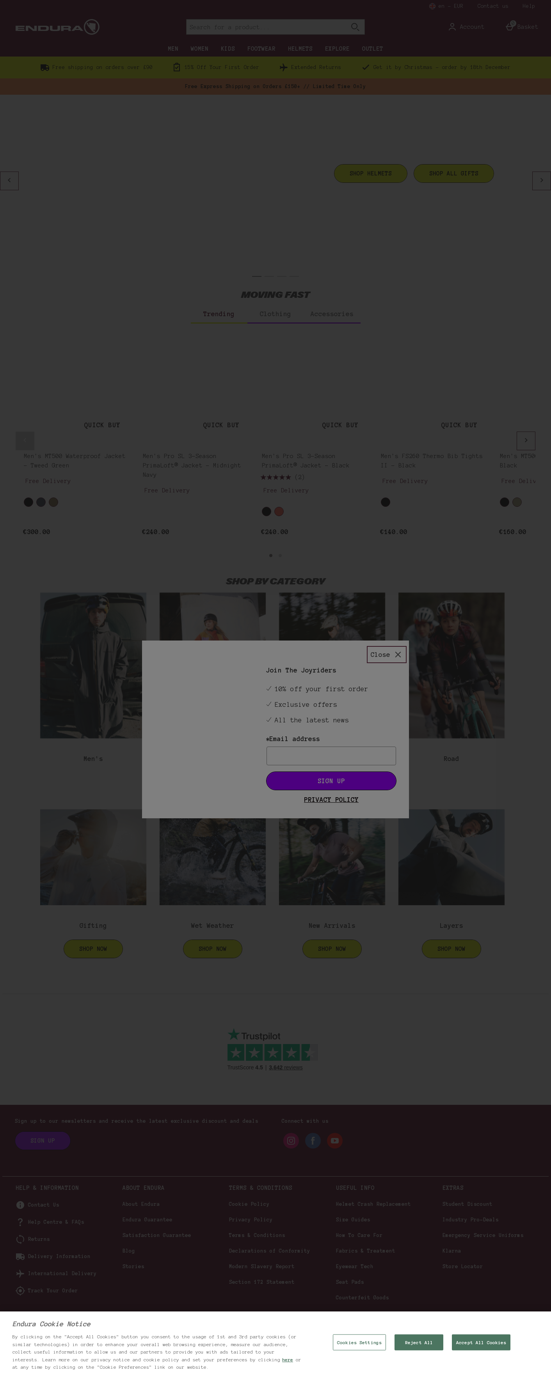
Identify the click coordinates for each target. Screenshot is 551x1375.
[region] (275, 1343)
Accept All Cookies (481, 1342)
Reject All (419, 1342)
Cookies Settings (359, 1342)
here (287, 1359)
